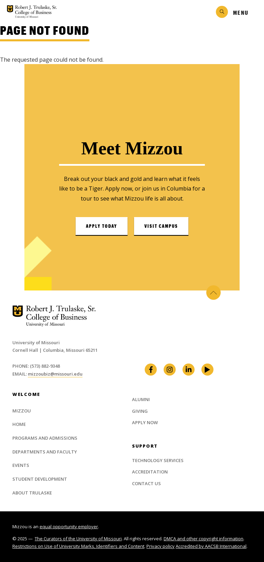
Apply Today (101, 226)
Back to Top (213, 292)
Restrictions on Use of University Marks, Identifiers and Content (78, 546)
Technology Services (158, 460)
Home (19, 424)
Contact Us (146, 483)
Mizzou (21, 411)
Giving (140, 411)
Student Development (39, 479)
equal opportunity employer (69, 526)
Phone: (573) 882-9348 (36, 366)
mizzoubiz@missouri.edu (55, 374)
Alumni (141, 399)
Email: (20, 374)
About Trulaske (32, 493)
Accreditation (150, 472)
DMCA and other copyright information (203, 538)
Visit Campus (161, 226)
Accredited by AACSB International (211, 546)
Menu (241, 12)
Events (20, 465)
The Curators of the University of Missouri (78, 538)
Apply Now (145, 422)
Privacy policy (160, 546)
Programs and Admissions (44, 438)
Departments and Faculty (44, 452)
